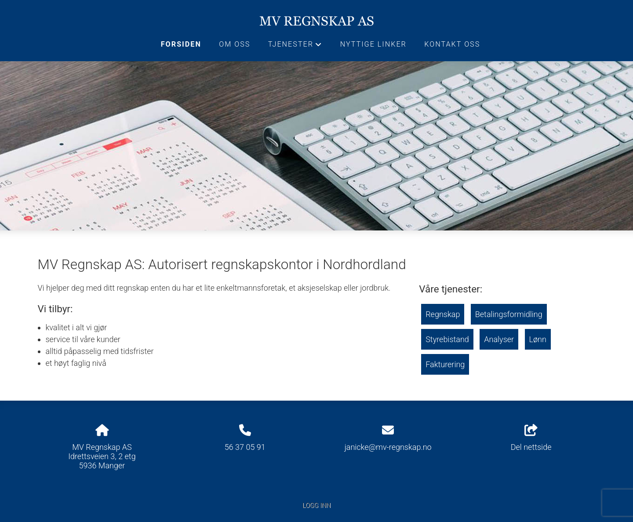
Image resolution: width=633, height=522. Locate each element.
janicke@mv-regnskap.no (388, 447)
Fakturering (445, 364)
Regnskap (443, 314)
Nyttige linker (373, 44)
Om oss (234, 44)
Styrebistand (447, 339)
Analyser (499, 339)
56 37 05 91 (245, 447)
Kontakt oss (452, 44)
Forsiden (181, 44)
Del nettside (531, 438)
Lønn (537, 339)
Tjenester (295, 46)
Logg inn (316, 505)
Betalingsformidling (508, 314)
